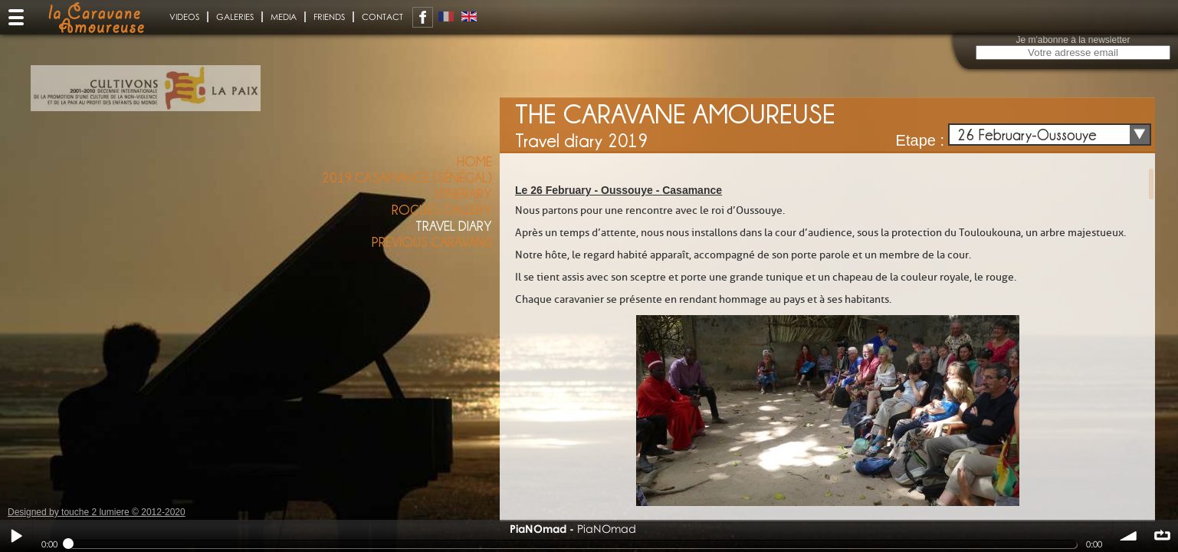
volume (1129, 536)
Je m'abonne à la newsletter (1073, 39)
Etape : (920, 140)
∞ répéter (1162, 536)
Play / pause (16, 536)
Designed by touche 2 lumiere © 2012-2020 (96, 512)
